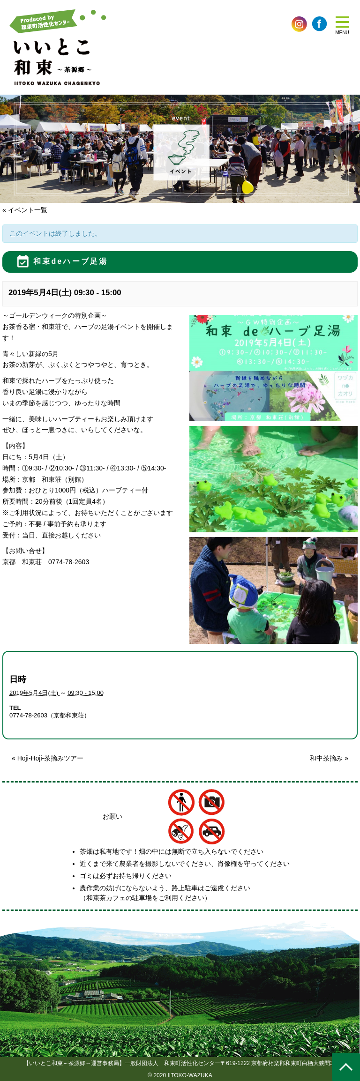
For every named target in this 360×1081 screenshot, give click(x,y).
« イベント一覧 (24, 210)
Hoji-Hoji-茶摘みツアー (47, 758)
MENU (342, 32)
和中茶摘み (329, 758)
